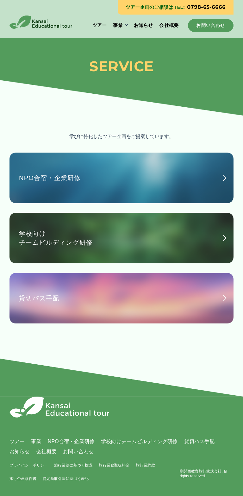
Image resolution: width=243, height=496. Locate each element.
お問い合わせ (78, 451)
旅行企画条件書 (22, 478)
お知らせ (143, 25)
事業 (117, 25)
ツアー (99, 25)
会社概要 (168, 25)
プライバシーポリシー (28, 465)
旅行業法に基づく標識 (73, 465)
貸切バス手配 (199, 441)
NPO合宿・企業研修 (71, 441)
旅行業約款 (145, 465)
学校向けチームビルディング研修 (139, 441)
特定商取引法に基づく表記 (66, 478)
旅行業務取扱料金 (114, 465)
